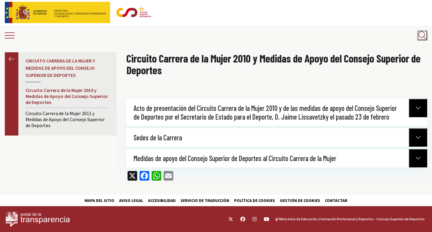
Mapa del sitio (99, 200)
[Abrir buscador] (422, 35)
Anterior (11, 59)
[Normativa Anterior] (418, 108)
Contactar (336, 200)
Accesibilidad (162, 200)
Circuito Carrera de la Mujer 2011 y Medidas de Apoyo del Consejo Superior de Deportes (65, 119)
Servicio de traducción (205, 200)
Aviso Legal (131, 200)
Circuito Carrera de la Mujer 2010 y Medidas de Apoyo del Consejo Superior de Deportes (67, 96)
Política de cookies (254, 200)
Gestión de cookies (300, 200)
